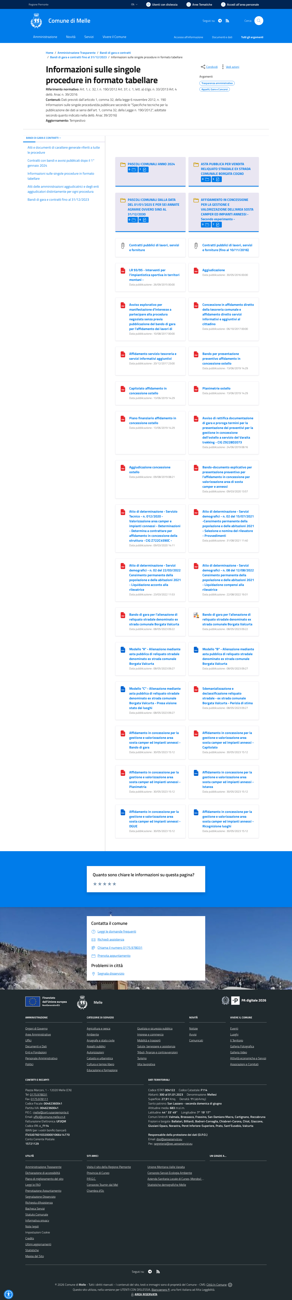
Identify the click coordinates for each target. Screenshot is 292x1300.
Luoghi (234, 1034)
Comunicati (196, 1040)
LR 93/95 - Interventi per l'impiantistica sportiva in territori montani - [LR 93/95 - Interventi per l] (154, 274)
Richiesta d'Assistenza (39, 1202)
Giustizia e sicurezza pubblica (154, 1028)
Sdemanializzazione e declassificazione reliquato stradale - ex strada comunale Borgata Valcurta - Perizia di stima (227, 696)
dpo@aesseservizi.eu (169, 1139)
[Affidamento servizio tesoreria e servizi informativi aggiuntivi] (123, 354)
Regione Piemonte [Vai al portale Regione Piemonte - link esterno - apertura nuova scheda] (38, 4)
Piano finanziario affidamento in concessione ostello (152, 420)
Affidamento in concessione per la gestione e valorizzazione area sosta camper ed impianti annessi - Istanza (228, 779)
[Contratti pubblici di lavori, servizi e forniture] (123, 245)
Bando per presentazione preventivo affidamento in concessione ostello (221, 358)
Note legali (32, 1226)
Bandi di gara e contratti (115, 52)
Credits (29, 1238)
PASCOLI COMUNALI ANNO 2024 (151, 163)
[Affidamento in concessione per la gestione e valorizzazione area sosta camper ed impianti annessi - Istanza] (196, 772)
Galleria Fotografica (242, 1046)
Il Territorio (236, 1040)
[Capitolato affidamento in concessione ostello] (123, 388)
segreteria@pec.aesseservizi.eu (173, 1143)
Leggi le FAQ (33, 1184)
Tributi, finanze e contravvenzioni (157, 1052)
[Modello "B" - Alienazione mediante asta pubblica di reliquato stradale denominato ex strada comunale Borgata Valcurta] (196, 649)
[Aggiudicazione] (196, 270)
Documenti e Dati (36, 1046)
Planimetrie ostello (216, 388)
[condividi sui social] (208, 67)
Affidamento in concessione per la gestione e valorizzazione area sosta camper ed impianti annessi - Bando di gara (154, 740)
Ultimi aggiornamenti (38, 1244)
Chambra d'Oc (95, 1190)
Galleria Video (238, 1052)
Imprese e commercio (150, 1034)
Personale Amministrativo (41, 1058)
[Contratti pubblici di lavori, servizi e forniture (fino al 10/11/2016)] (196, 245)
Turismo (142, 1058)
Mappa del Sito (34, 1256)
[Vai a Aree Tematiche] (199, 4)
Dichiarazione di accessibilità (42, 1173)
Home (49, 52)
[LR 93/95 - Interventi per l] (123, 270)
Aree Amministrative (38, 1034)
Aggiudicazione (213, 269)
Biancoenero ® (161, 1289)
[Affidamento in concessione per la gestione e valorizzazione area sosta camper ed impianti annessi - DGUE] (123, 812)
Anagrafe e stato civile (101, 1040)
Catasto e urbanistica (100, 1058)
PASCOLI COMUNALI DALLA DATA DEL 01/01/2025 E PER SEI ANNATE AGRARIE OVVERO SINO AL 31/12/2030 (153, 207)
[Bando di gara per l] (123, 614)
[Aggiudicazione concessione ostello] (123, 467)
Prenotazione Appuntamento (43, 1190)
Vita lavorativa (146, 1064)
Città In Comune (217, 1284)
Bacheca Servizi (35, 1208)
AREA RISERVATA (143, 1294)
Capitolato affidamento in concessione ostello (148, 391)
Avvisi (192, 1034)
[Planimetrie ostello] (196, 388)
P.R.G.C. (91, 1178)
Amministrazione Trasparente (77, 52)
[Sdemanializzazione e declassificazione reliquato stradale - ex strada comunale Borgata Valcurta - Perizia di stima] (196, 688)
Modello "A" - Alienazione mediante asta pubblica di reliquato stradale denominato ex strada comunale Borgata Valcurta (154, 656)
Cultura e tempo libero (100, 1064)
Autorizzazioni (95, 1052)
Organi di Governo (36, 1028)
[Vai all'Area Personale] (240, 4)
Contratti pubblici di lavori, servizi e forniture (154, 247)
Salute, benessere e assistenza (156, 1046)
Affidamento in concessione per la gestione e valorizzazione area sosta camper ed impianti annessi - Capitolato (228, 740)
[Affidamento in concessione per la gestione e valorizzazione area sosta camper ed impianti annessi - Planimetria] (123, 772)
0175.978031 (38, 1094)
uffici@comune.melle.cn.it (49, 1117)
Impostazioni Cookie (37, 1232)
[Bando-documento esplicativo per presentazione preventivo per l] (196, 467)
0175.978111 (39, 1099)
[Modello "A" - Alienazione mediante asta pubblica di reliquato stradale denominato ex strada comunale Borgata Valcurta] (123, 649)
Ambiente (93, 1034)
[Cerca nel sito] (258, 20)
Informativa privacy (37, 1220)
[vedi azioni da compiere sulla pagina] (229, 67)
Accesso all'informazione (188, 37)
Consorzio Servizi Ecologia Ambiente (169, 1173)
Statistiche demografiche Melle (166, 1184)
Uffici (28, 1040)
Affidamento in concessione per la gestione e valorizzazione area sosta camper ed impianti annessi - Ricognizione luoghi (228, 819)
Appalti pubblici (96, 1046)
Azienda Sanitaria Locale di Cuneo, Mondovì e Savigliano (182, 1178)
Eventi (234, 1028)
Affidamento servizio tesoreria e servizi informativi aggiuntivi (152, 356)
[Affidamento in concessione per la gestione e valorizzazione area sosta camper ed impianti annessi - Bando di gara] (123, 733)
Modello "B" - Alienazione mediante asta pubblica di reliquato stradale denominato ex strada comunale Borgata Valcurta (228, 656)
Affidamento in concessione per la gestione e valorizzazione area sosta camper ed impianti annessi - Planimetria (154, 779)
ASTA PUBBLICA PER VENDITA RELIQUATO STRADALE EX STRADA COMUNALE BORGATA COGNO (226, 168)
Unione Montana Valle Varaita (166, 1167)
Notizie (193, 1028)
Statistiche (32, 1250)
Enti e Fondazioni (36, 1052)
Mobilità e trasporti (149, 1040)
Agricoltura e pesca (98, 1028)
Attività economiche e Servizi (248, 1058)
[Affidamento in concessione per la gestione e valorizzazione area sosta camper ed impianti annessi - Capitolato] (196, 733)
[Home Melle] (59, 20)
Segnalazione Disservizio (40, 1196)
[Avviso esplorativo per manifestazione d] (123, 304)
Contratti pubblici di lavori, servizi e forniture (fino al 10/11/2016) (227, 247)
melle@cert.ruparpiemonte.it (51, 1112)
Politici (29, 1064)
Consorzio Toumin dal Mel (102, 1184)
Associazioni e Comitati (244, 1064)
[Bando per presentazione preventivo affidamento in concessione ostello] (196, 354)
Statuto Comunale (36, 1214)
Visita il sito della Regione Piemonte (109, 1167)
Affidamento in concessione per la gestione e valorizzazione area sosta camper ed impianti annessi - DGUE (154, 819)
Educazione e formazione (102, 1070)
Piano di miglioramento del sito (44, 1178)
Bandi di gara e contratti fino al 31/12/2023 (78, 57)
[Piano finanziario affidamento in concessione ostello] (123, 418)
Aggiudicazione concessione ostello (149, 470)
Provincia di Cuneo (98, 1173)
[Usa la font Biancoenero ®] (162, 4)
